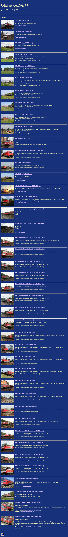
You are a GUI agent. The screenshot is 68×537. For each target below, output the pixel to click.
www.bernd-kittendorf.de (27, 511)
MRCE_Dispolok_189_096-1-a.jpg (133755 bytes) (29, 431)
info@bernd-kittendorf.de (33, 510)
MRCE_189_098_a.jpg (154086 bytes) (26, 393)
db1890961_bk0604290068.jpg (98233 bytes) (28, 502)
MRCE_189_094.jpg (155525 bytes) (25, 368)
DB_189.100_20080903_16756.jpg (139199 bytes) (29, 209)
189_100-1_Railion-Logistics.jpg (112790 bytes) (29, 150)
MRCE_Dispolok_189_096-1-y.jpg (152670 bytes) (29, 466)
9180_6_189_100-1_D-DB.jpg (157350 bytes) (28, 186)
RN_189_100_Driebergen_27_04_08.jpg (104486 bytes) (31, 491)
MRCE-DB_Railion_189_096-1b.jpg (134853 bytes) (30, 249)
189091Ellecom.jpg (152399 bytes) (25, 66)
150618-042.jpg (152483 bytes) (24, 43)
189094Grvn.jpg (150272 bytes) (24, 90)
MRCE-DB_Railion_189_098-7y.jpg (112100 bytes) (29, 284)
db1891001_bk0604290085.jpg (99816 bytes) (28, 516)
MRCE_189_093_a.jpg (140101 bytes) (26, 344)
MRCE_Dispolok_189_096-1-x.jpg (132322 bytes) (29, 454)
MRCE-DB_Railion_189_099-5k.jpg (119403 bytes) (30, 307)
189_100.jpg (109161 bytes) (23, 162)
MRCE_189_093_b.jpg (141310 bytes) (26, 356)
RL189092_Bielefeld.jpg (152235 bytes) (26, 478)
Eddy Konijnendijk (21, 25)
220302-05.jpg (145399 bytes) (23, 174)
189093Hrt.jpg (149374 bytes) (23, 77)
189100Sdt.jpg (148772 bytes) (23, 126)
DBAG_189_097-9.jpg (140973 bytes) (26, 196)
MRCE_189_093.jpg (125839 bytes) (25, 332)
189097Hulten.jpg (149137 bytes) (24, 102)
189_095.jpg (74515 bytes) (22, 138)
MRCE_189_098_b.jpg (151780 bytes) (26, 406)
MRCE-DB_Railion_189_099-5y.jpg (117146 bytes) (29, 320)
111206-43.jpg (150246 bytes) (23, 31)
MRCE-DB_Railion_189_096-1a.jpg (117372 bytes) (30, 237)
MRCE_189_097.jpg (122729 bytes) (25, 380)
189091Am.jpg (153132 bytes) (23, 54)
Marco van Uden (27, 486)
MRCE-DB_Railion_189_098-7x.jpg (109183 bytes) (30, 272)
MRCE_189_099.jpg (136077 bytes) (25, 418)
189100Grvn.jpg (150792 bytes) (24, 114)
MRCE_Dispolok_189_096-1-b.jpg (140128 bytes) (29, 442)
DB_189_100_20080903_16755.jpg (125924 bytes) (29, 223)
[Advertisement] (59, 8)
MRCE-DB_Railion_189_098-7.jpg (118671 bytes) (29, 261)
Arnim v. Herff (22, 191)
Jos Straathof (21, 218)
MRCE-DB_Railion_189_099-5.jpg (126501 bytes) (29, 295)
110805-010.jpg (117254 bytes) (24, 20)
